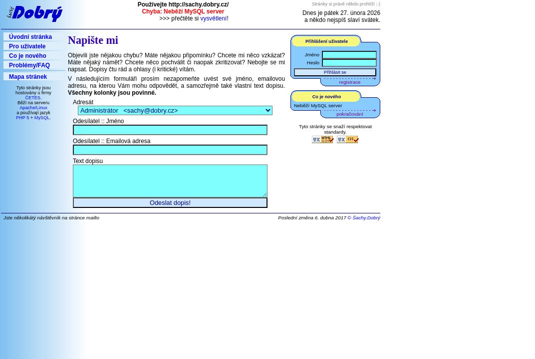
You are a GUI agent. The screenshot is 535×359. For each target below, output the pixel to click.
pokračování (349, 114)
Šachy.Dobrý (366, 222)
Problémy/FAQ (29, 65)
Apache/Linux (33, 107)
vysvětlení (214, 18)
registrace (350, 82)
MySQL (42, 117)
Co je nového (27, 55)
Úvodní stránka (30, 36)
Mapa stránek (28, 76)
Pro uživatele (27, 46)
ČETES (32, 97)
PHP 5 (22, 117)
